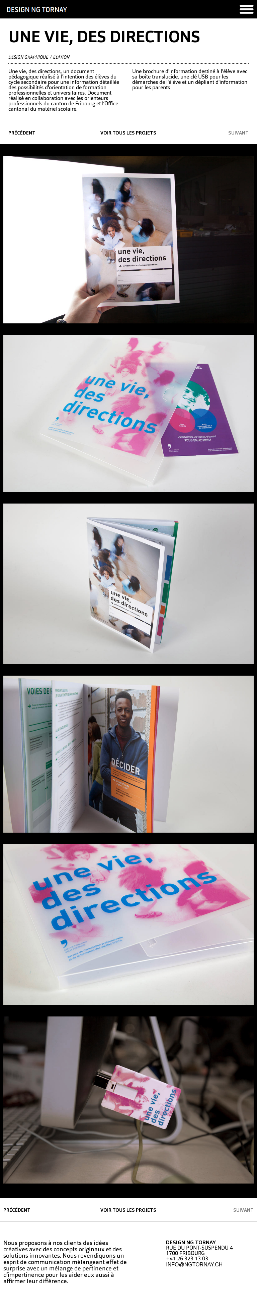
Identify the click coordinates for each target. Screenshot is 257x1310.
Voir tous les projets (128, 133)
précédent (21, 133)
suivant (238, 133)
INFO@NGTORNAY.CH (194, 1264)
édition (61, 57)
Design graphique (28, 57)
